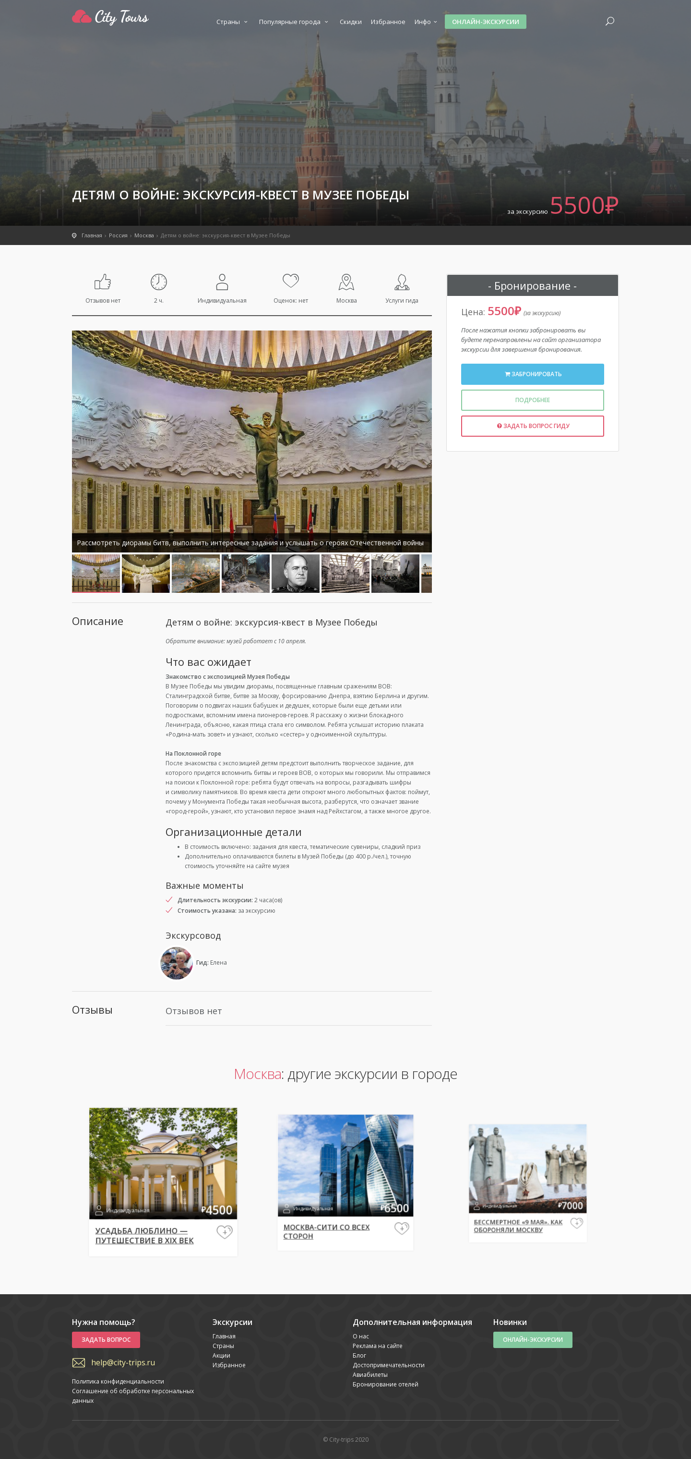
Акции (221, 1355)
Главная (224, 1336)
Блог (359, 1355)
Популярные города (295, 21)
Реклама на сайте (378, 1346)
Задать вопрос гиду (533, 426)
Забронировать (532, 374)
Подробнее (532, 400)
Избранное (388, 21)
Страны (233, 21)
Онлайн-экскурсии (485, 21)
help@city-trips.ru (123, 1362)
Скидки (351, 21)
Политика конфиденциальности (118, 1381)
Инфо (427, 21)
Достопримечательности (389, 1365)
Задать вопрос (106, 1340)
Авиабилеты (370, 1375)
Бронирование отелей (385, 1384)
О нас (361, 1336)
